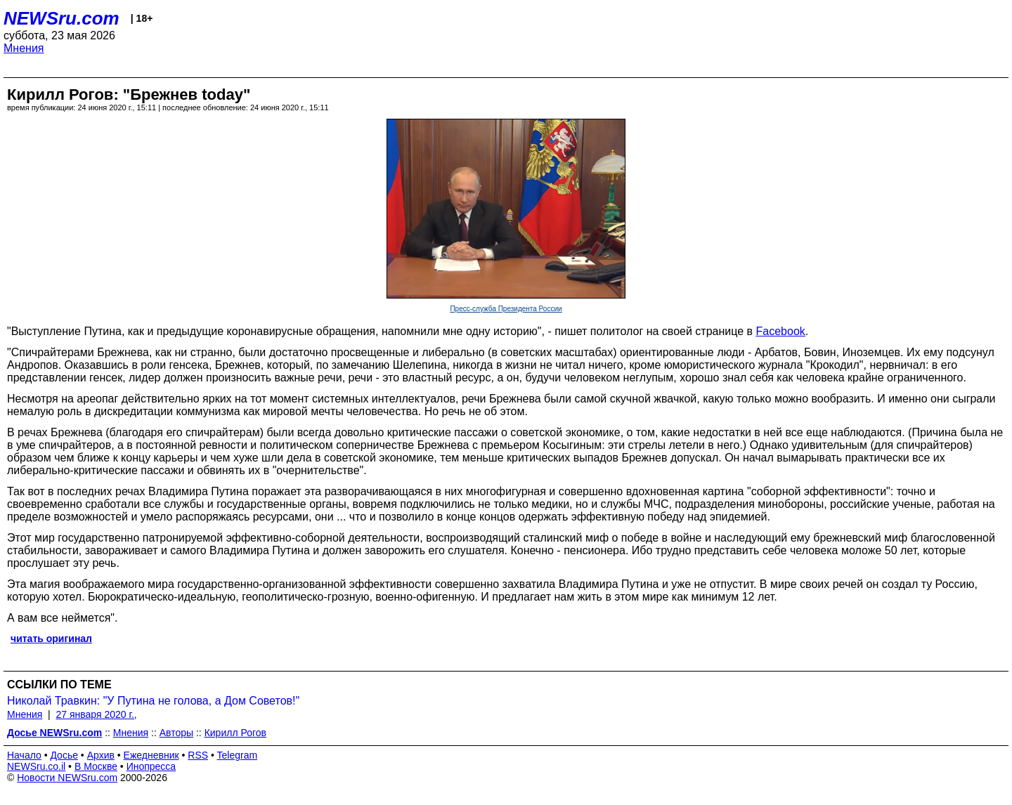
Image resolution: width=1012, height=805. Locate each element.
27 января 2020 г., (96, 714)
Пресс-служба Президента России (506, 309)
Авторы (176, 732)
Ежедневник (151, 755)
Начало (24, 755)
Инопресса (151, 766)
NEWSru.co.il (36, 766)
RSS (198, 755)
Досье (64, 755)
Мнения (24, 48)
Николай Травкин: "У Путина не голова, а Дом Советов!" (153, 701)
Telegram (237, 755)
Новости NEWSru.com (67, 777)
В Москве (95, 766)
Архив (101, 755)
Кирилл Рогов (235, 732)
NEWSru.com (61, 18)
